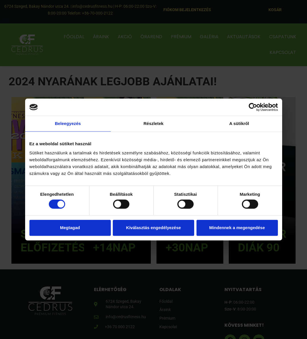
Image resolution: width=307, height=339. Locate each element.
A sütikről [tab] (239, 123)
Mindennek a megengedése (237, 227)
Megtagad (70, 227)
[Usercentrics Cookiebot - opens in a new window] (253, 107)
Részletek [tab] (153, 123)
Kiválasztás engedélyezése (153, 227)
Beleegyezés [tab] (68, 123)
